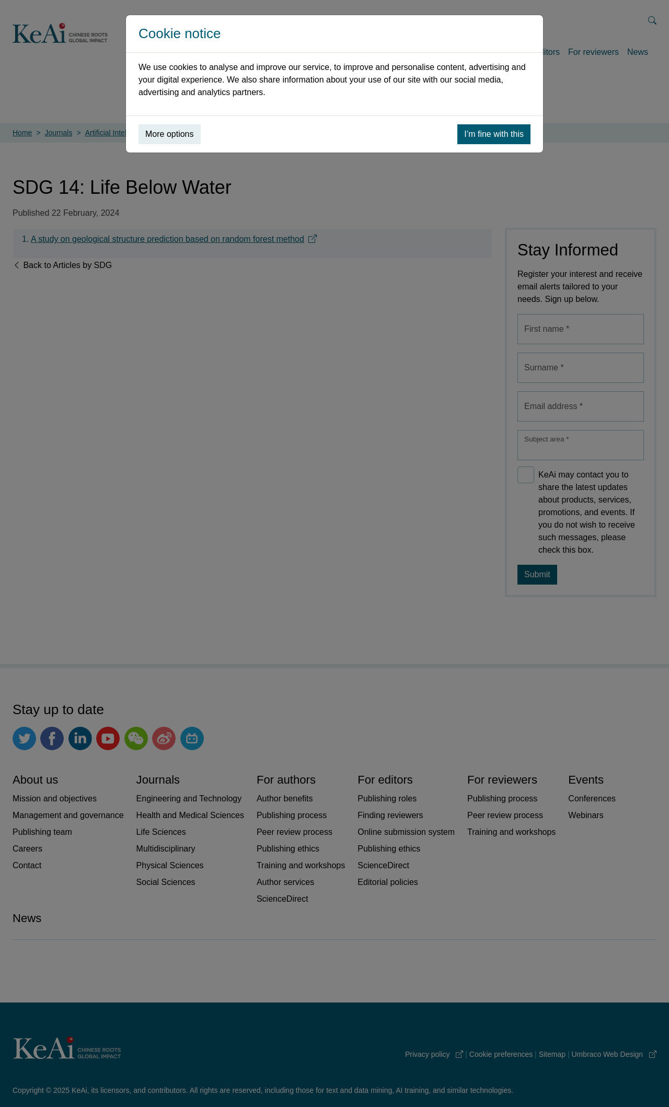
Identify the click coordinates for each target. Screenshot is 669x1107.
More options (169, 134)
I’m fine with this (494, 134)
